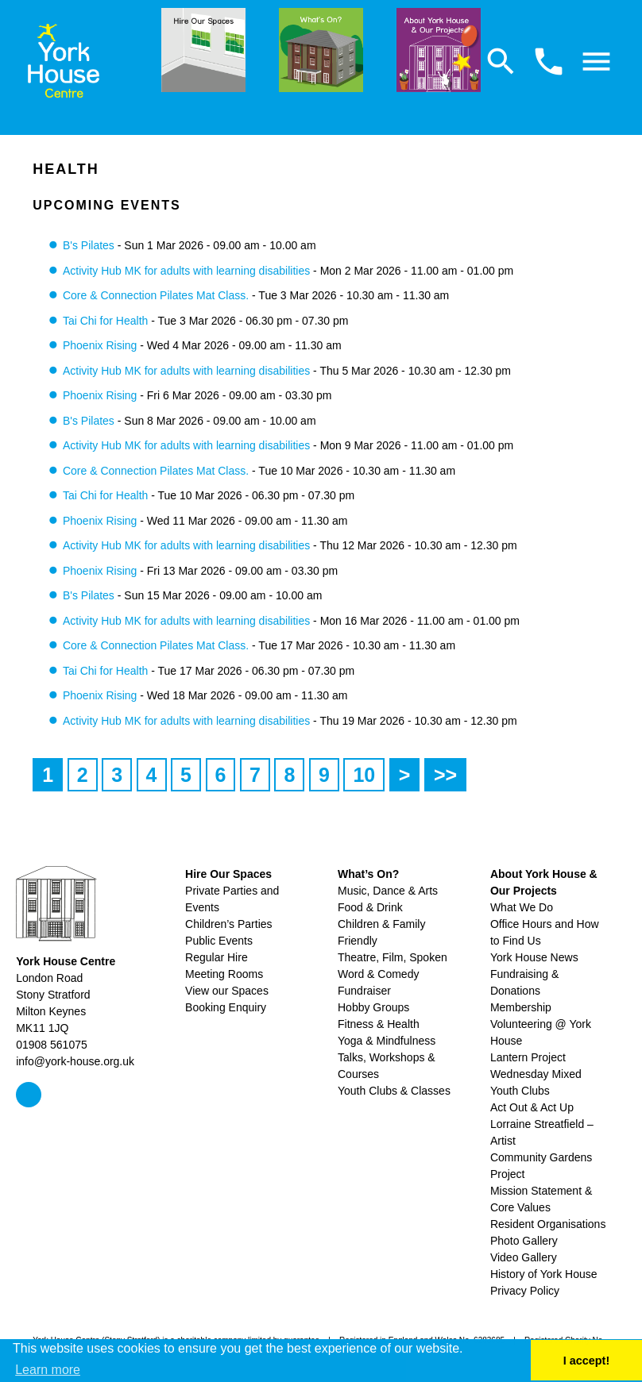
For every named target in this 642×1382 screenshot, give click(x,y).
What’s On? (368, 874)
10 (364, 775)
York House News (534, 957)
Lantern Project (528, 1057)
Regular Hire (216, 957)
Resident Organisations (548, 1224)
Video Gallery (523, 1257)
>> (445, 775)
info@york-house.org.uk (75, 1061)
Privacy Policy (524, 1290)
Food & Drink (370, 907)
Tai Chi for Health (105, 320)
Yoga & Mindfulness (386, 1040)
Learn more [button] (47, 1369)
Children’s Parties (228, 924)
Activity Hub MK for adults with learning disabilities (186, 270)
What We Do (521, 907)
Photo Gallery (524, 1240)
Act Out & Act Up (532, 1107)
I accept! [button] (586, 1360)
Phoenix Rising (100, 345)
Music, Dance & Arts (388, 890)
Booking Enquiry (225, 1007)
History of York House (544, 1274)
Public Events (219, 940)
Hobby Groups (373, 1007)
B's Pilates (88, 245)
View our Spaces (227, 990)
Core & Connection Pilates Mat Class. (156, 295)
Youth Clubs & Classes (394, 1090)
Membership (520, 1007)
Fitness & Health (379, 1024)
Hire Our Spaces (228, 874)
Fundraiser (364, 990)
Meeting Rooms (224, 974)
